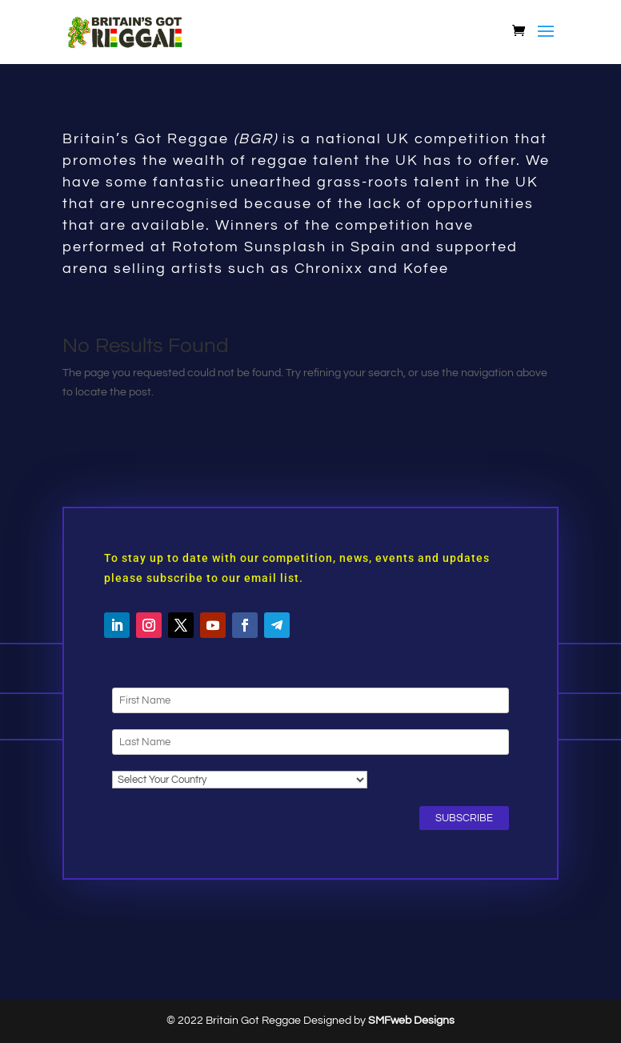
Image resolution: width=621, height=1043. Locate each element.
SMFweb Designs (411, 1020)
